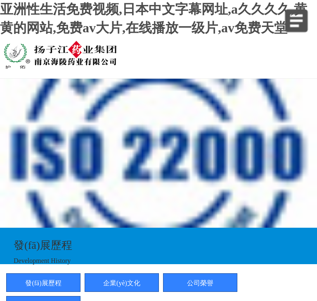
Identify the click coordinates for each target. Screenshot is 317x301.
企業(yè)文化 (121, 283)
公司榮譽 (200, 283)
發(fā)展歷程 (43, 283)
